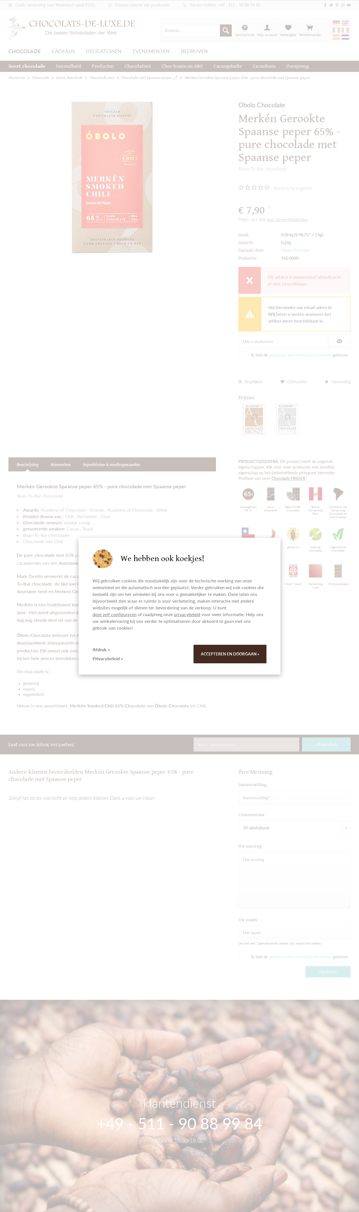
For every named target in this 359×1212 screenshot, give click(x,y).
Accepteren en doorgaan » (230, 654)
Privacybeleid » (108, 658)
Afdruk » (101, 649)
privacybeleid (187, 614)
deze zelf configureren (115, 614)
